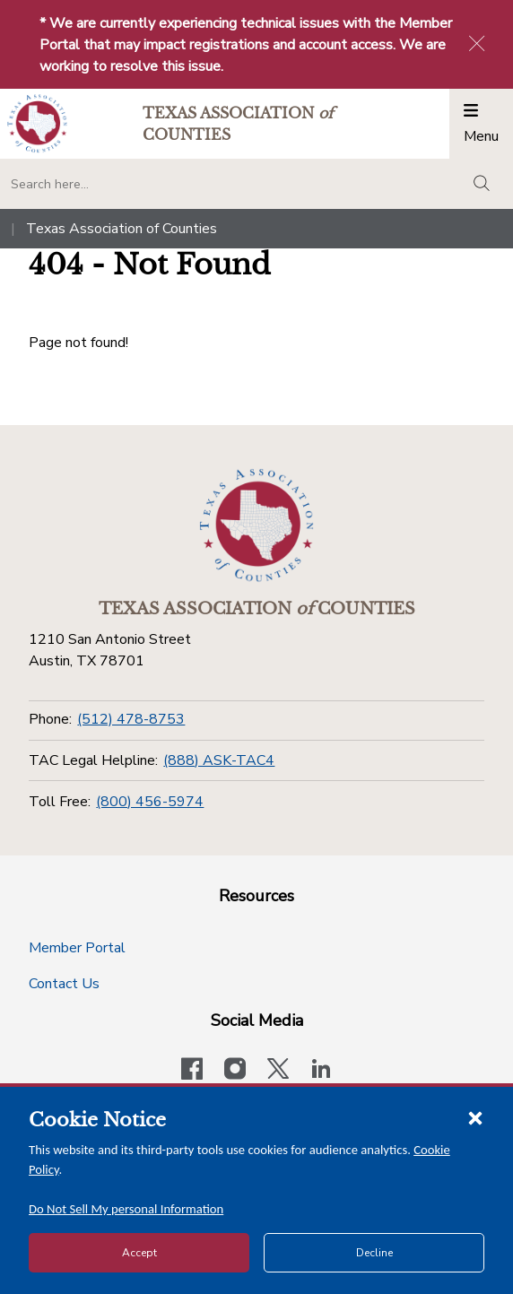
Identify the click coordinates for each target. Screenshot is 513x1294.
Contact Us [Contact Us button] (64, 984)
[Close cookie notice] (475, 1117)
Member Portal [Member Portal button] (77, 948)
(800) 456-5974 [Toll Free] (150, 802)
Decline (374, 1253)
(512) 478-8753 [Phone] (131, 719)
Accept (139, 1253)
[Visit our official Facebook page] (192, 1071)
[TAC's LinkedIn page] (321, 1071)
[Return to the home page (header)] (37, 123)
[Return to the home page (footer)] (256, 525)
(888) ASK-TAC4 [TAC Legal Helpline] (218, 760)
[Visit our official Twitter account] (278, 1071)
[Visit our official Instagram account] (235, 1071)
